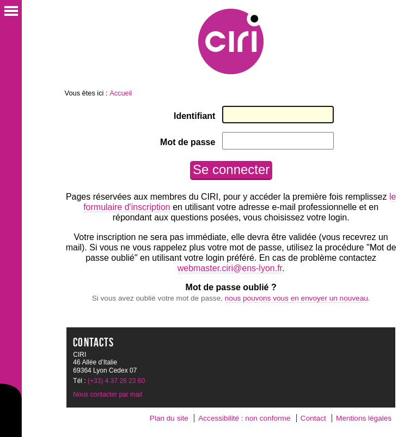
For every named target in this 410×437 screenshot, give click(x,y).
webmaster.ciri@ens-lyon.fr (230, 268)
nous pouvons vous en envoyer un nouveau (296, 298)
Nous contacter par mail (107, 394)
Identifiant (194, 116)
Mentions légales (363, 418)
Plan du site (169, 418)
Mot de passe (187, 142)
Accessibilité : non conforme (244, 418)
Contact (313, 418)
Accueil (120, 93)
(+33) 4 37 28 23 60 (116, 381)
